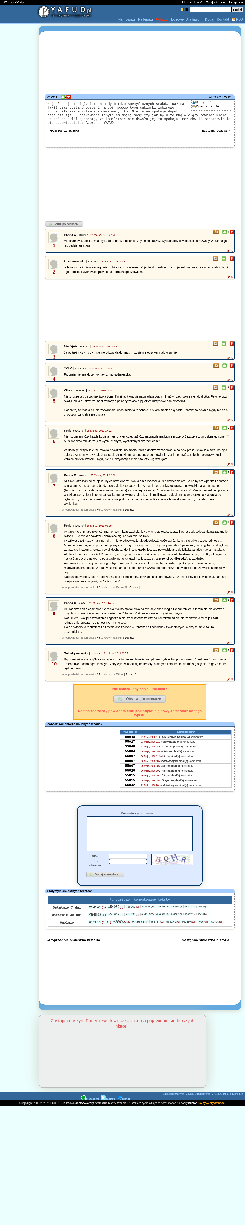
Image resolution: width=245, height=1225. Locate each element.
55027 (130, 749)
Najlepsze (145, 19)
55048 (130, 744)
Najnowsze (127, 19)
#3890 (121, 935)
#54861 (162, 927)
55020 (130, 783)
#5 (98, 680)
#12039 (100, 935)
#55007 (132, 919)
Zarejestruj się (215, 2)
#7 (98, 593)
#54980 (115, 920)
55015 (130, 789)
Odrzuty (162, 19)
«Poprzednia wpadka (64, 136)
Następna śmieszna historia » (207, 953)
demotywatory (84, 1116)
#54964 (148, 919)
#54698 (132, 927)
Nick (95, 868)
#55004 (190, 919)
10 (205, 106)
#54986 (203, 920)
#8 (98, 643)
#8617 (173, 934)
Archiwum (194, 19)
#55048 (162, 919)
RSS (237, 19)
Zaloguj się (236, 2)
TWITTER (108, 1112)
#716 (204, 934)
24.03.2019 (216, 97)
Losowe (177, 19)
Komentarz (137, 819)
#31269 (189, 934)
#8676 (157, 934)
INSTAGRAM (90, 1112)
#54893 (97, 928)
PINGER (123, 1112)
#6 (98, 515)
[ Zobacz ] (129, 515)
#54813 (148, 927)
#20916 (140, 934)
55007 (130, 766)
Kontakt (223, 19)
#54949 (97, 920)
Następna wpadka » (216, 136)
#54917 (190, 927)
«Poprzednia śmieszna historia (73, 953)
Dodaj (209, 19)
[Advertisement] (18, 612)
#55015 (176, 919)
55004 (130, 761)
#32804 (217, 935)
